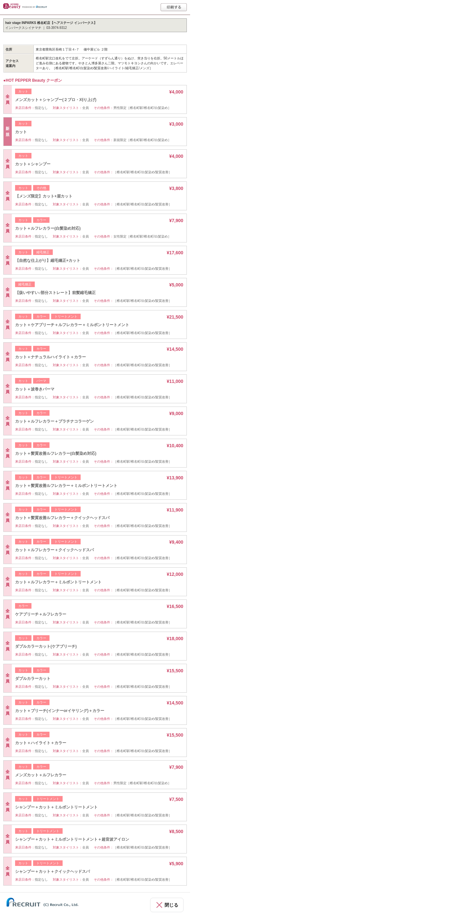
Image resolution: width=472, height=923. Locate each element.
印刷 (174, 7)
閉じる (171, 905)
